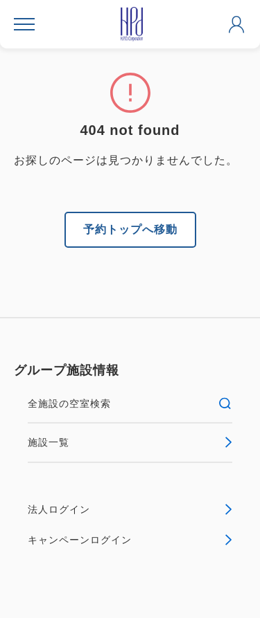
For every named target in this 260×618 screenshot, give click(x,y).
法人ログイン (130, 509)
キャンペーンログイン (130, 540)
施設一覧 (130, 442)
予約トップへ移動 (130, 229)
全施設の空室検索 (130, 403)
